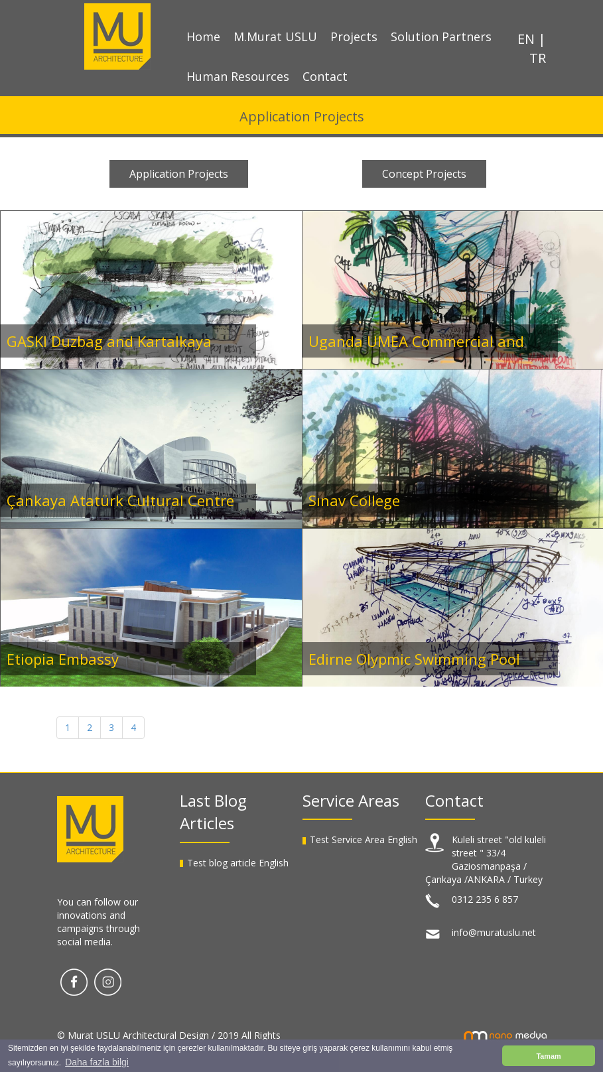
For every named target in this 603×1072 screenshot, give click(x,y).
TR (537, 58)
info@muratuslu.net (494, 932)
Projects (353, 36)
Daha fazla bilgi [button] (97, 1062)
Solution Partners (441, 36)
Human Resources (237, 76)
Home (203, 36)
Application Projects (178, 174)
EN (527, 39)
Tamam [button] (548, 1056)
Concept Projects (424, 174)
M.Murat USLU (275, 36)
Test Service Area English (363, 839)
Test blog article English (238, 862)
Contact (325, 76)
